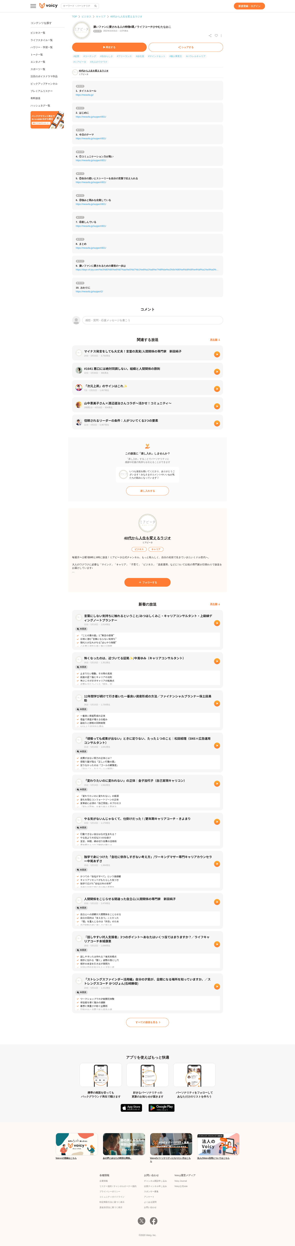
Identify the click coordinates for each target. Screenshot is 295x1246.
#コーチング (89, 56)
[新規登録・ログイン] (249, 6)
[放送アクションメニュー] (221, 36)
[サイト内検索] (95, 6)
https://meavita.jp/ (85, 95)
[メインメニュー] (33, 6)
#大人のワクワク (98, 62)
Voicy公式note (181, 1186)
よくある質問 (150, 1202)
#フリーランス (124, 56)
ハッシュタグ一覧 (40, 105)
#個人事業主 (175, 56)
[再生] (217, 354)
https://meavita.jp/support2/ (89, 291)
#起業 (76, 56)
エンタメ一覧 (38, 61)
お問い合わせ (150, 1207)
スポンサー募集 (151, 1191)
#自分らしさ (106, 56)
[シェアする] (186, 47)
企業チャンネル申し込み (155, 1186)
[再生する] (109, 47)
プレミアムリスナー (42, 91)
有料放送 (35, 98)
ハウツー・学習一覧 (42, 47)
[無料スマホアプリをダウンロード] (47, 120)
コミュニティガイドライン (111, 1197)
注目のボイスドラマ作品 (44, 76)
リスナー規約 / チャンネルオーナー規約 (117, 1186)
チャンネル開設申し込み (155, 1181)
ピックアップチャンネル (44, 83)
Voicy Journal (180, 1181)
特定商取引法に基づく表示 (111, 1202)
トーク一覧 (37, 54)
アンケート (149, 1197)
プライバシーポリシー (109, 1191)
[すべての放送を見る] (147, 1022)
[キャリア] (156, 549)
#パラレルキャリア (196, 56)
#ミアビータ (80, 62)
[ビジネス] (139, 549)
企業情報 (103, 1181)
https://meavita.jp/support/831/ (91, 116)
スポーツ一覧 (38, 69)
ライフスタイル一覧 (42, 40)
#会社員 (140, 56)
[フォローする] (147, 582)
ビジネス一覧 (38, 32)
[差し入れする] (147, 490)
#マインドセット (156, 56)
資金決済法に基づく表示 (110, 1207)
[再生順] (215, 340)
